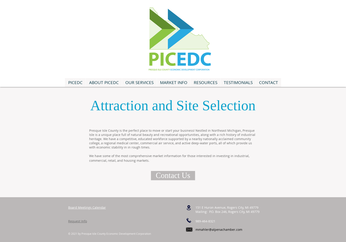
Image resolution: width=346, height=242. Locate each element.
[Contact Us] (173, 175)
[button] (139, 82)
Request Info (77, 221)
